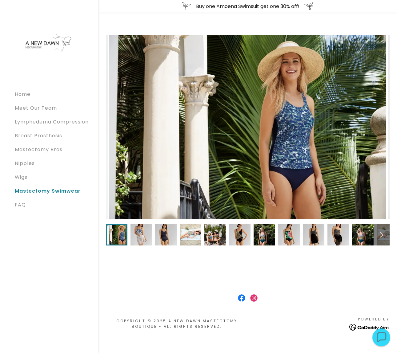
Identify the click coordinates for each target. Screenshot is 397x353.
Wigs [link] (21, 177)
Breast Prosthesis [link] (38, 135)
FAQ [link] (20, 204)
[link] (49, 43)
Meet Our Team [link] (36, 108)
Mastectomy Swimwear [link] (48, 190)
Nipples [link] (25, 163)
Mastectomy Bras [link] (38, 149)
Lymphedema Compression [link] (52, 121)
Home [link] (22, 94)
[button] (381, 337)
